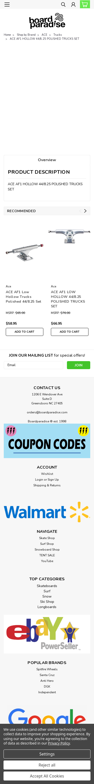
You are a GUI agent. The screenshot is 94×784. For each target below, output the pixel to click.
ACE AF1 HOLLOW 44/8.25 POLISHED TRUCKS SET (44, 39)
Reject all (47, 765)
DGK (47, 687)
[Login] (73, 5)
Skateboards (47, 586)
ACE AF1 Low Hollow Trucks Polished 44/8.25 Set (23, 297)
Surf (47, 591)
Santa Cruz (47, 675)
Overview (47, 160)
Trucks (57, 35)
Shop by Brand (26, 35)
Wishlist (47, 474)
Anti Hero (47, 681)
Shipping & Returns (47, 485)
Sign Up (53, 480)
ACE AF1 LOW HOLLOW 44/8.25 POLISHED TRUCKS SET (68, 299)
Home (7, 35)
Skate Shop (47, 538)
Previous (80, 211)
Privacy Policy (59, 743)
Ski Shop (47, 601)
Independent (47, 692)
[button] (47, 441)
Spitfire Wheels (47, 669)
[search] (63, 5)
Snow (47, 596)
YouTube (47, 561)
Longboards (47, 607)
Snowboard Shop (47, 550)
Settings (47, 754)
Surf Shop (47, 544)
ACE (44, 35)
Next (85, 211)
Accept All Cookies (47, 776)
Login (39, 480)
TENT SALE (47, 555)
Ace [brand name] (8, 286)
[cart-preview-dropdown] (83, 4)
